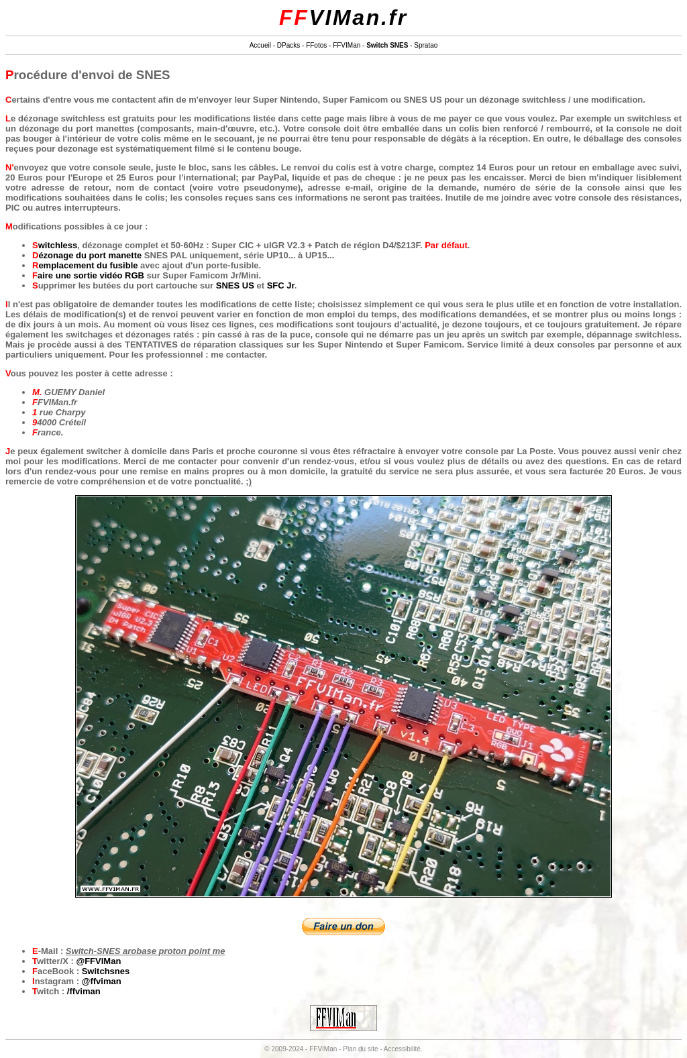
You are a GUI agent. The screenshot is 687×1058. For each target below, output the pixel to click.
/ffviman (84, 991)
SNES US (235, 285)
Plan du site (360, 1049)
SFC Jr (281, 285)
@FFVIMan (98, 961)
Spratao (425, 45)
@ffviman (101, 981)
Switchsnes (106, 971)
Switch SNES (387, 45)
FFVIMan (346, 45)
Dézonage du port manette (87, 255)
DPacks (288, 45)
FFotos (316, 45)
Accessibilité (402, 1049)
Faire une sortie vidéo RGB (88, 275)
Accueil (260, 45)
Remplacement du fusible (85, 265)
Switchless (54, 245)
